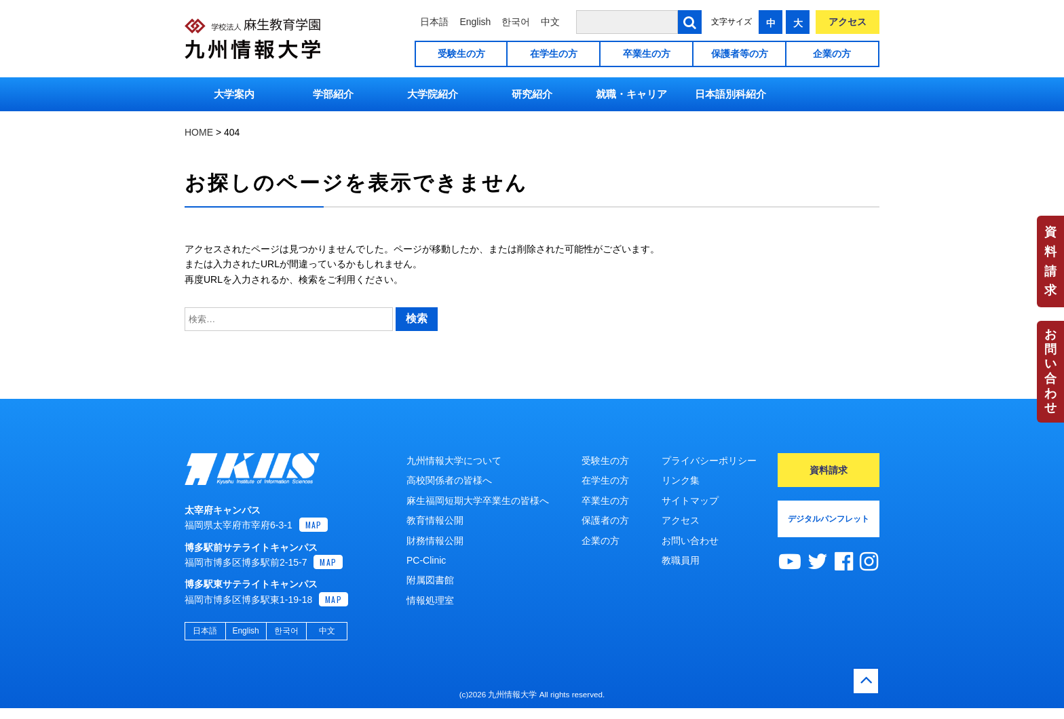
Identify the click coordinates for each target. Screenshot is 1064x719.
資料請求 (1050, 261)
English (475, 21)
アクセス (848, 21)
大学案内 (234, 94)
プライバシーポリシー (709, 460)
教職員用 (681, 560)
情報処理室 (430, 600)
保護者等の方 (739, 53)
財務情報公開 (434, 540)
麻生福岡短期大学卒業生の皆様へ (477, 500)
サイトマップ (690, 500)
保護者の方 (605, 520)
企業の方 (832, 53)
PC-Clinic (426, 560)
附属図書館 (430, 580)
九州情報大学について (453, 460)
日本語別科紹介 (730, 94)
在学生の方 (553, 53)
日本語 (434, 21)
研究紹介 (532, 94)
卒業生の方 (646, 53)
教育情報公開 (434, 520)
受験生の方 (461, 53)
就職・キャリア (631, 94)
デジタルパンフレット (828, 519)
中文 (550, 21)
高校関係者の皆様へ (449, 480)
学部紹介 (333, 94)
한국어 (515, 21)
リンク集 (681, 480)
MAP (313, 535)
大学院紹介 (432, 94)
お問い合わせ (1050, 371)
